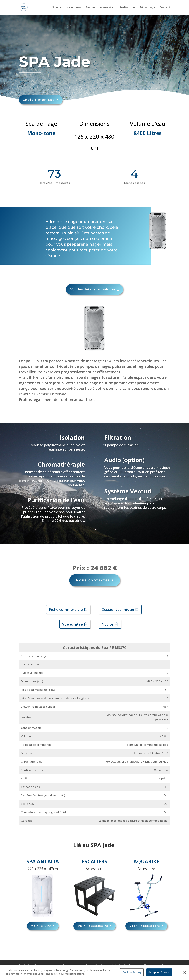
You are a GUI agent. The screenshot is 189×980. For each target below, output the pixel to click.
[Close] (184, 972)
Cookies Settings (132, 972)
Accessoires (107, 7)
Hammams (74, 7)
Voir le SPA (41, 926)
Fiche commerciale (66, 609)
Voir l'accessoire (93, 926)
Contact (165, 7)
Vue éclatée (72, 624)
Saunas (90, 7)
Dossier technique (118, 609)
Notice (107, 624)
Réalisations (127, 7)
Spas (55, 7)
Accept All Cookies (159, 972)
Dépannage (147, 7)
